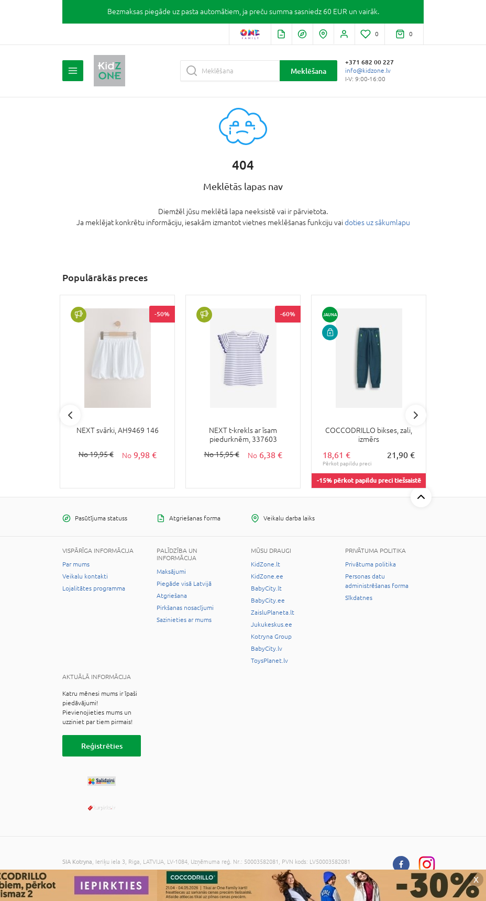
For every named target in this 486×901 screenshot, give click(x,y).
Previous (70, 415)
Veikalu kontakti (85, 576)
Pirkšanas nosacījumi (185, 607)
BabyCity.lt (266, 588)
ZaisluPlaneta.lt (272, 612)
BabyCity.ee (268, 600)
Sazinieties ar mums (184, 620)
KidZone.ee (267, 576)
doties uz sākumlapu (377, 222)
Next (415, 415)
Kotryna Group (271, 636)
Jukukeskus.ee (271, 624)
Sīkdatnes (358, 598)
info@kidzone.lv (368, 70)
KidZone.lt (265, 564)
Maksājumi (171, 571)
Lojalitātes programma (93, 588)
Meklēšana (308, 70)
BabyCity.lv (266, 648)
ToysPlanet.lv (269, 660)
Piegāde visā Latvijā (184, 583)
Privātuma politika (370, 564)
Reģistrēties (102, 745)
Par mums (76, 564)
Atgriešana (172, 595)
